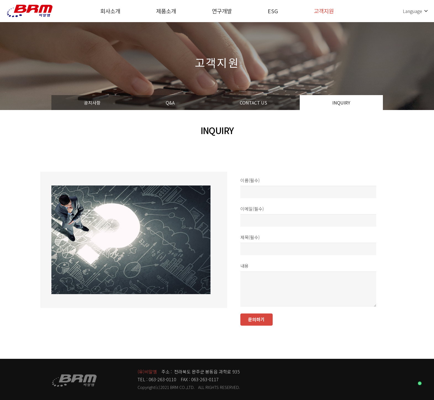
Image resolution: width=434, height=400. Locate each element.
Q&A (170, 102)
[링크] (30, 11)
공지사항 (92, 102)
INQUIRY (341, 102)
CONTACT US (253, 102)
